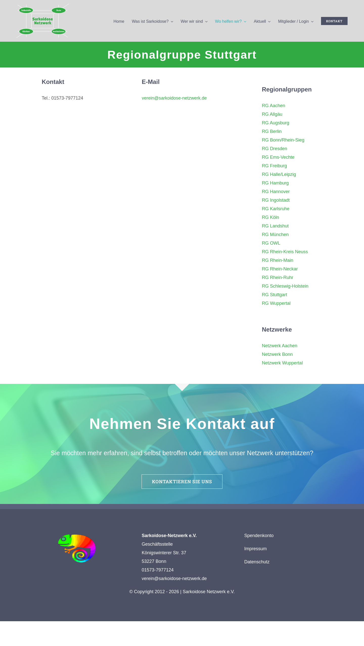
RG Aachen (273, 105)
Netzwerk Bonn (277, 354)
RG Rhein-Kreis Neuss (285, 251)
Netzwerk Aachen (279, 345)
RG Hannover (276, 191)
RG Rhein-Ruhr (277, 277)
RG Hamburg (275, 183)
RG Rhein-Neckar (280, 268)
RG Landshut (275, 225)
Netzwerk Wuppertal (282, 362)
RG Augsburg (275, 122)
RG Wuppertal (276, 303)
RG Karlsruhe (275, 208)
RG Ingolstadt (276, 200)
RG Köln (270, 217)
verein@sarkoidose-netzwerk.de (174, 98)
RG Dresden (274, 148)
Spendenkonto (259, 535)
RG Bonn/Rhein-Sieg (283, 140)
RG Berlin (272, 131)
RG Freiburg (274, 165)
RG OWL (271, 243)
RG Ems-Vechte (278, 157)
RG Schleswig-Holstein (285, 286)
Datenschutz (256, 561)
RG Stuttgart (274, 294)
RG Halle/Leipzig (279, 174)
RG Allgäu (272, 114)
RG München (275, 234)
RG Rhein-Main (277, 260)
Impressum (255, 548)
